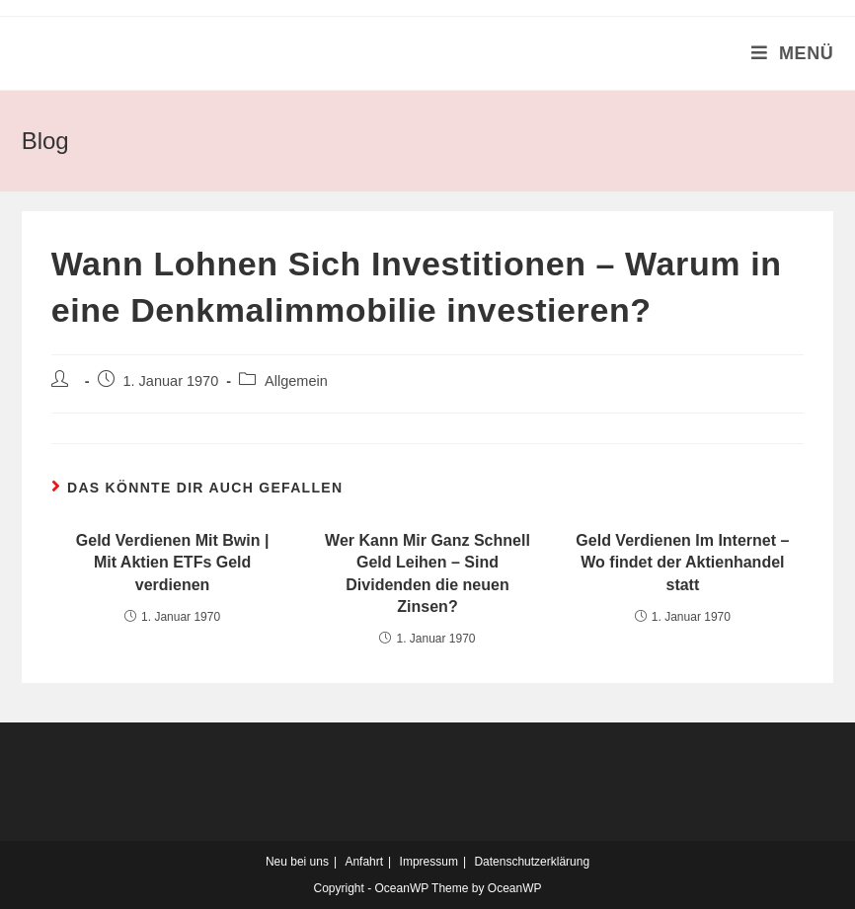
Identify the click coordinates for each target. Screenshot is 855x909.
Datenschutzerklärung (531, 862)
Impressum (429, 862)
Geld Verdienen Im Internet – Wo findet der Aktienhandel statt (682, 562)
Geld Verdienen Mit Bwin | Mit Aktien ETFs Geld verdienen (173, 562)
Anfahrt (364, 862)
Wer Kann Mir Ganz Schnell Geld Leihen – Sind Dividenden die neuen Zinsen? (427, 573)
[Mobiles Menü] (792, 53)
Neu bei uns (297, 862)
